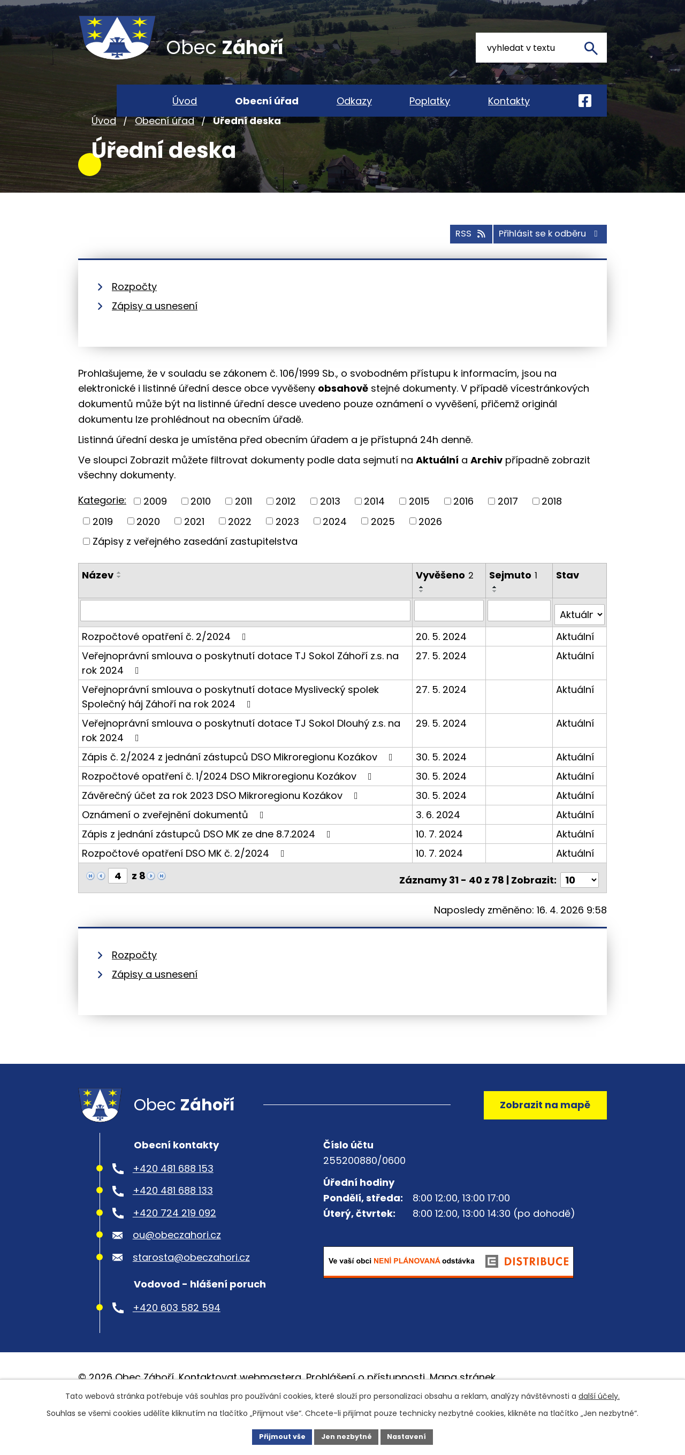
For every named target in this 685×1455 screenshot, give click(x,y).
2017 (508, 532)
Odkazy (354, 101)
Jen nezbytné (346, 1435)
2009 (155, 532)
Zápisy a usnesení (154, 337)
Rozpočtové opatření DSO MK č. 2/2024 (185, 880)
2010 (201, 532)
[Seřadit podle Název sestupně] (119, 608)
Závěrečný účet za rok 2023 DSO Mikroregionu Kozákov (222, 822)
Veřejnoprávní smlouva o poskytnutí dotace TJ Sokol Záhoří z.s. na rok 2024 (240, 690)
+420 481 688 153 (173, 1200)
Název (97, 606)
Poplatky (429, 101)
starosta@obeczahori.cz (191, 1289)
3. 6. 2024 (439, 842)
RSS (448, 265)
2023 (287, 553)
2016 (463, 532)
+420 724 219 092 (174, 1245)
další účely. (599, 1394)
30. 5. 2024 (442, 784)
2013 (330, 532)
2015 (419, 532)
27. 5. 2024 (442, 683)
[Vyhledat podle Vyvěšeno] (449, 642)
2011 (243, 532)
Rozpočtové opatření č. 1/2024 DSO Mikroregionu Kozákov (229, 803)
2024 (335, 553)
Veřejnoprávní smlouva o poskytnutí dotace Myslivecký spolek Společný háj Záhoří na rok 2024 (230, 724)
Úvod (104, 154)
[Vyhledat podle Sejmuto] (520, 642)
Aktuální (576, 664)
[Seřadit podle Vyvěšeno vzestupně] (423, 619)
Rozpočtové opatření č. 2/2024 (166, 664)
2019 (103, 553)
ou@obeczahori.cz (177, 1267)
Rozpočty (134, 318)
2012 (286, 532)
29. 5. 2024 (442, 750)
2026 (430, 553)
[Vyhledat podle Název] (246, 642)
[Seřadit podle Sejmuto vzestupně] (496, 619)
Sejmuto (514, 606)
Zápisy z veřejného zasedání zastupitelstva (195, 573)
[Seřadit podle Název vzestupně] (119, 604)
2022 (240, 553)
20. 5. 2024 (442, 664)
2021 (194, 553)
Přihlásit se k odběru (542, 265)
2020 (148, 553)
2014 (374, 532)
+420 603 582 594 (176, 1339)
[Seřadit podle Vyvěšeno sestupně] (423, 623)
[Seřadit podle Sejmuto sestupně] (496, 623)
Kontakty (509, 101)
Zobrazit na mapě (538, 1132)
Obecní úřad (164, 154)
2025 (383, 553)
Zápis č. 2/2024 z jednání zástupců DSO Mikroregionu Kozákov (239, 784)
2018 (552, 532)
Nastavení (413, 1435)
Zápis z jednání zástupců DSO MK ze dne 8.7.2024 (208, 861)
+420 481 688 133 (173, 1223)
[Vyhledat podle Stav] (580, 642)
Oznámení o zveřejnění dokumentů (175, 842)
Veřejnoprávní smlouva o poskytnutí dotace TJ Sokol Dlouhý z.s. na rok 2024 (241, 758)
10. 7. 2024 (440, 861)
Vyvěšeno (446, 606)
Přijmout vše (275, 1435)
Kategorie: (102, 532)
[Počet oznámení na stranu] (579, 903)
